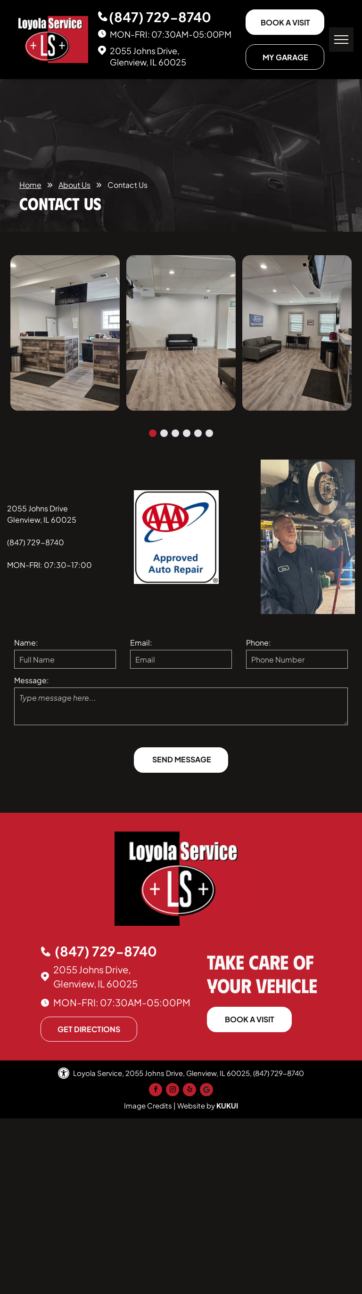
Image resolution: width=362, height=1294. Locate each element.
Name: (26, 642)
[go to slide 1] (152, 433)
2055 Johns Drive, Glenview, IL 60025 (148, 56)
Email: (141, 642)
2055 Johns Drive (37, 508)
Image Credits (148, 1105)
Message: (31, 680)
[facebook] (155, 1091)
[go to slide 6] (209, 433)
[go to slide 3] (175, 433)
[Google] (206, 1091)
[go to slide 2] (164, 433)
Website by (196, 1105)
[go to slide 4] (186, 433)
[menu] (341, 39)
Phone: (258, 642)
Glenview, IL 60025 (41, 520)
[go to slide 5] (198, 433)
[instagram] (172, 1091)
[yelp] (189, 1091)
